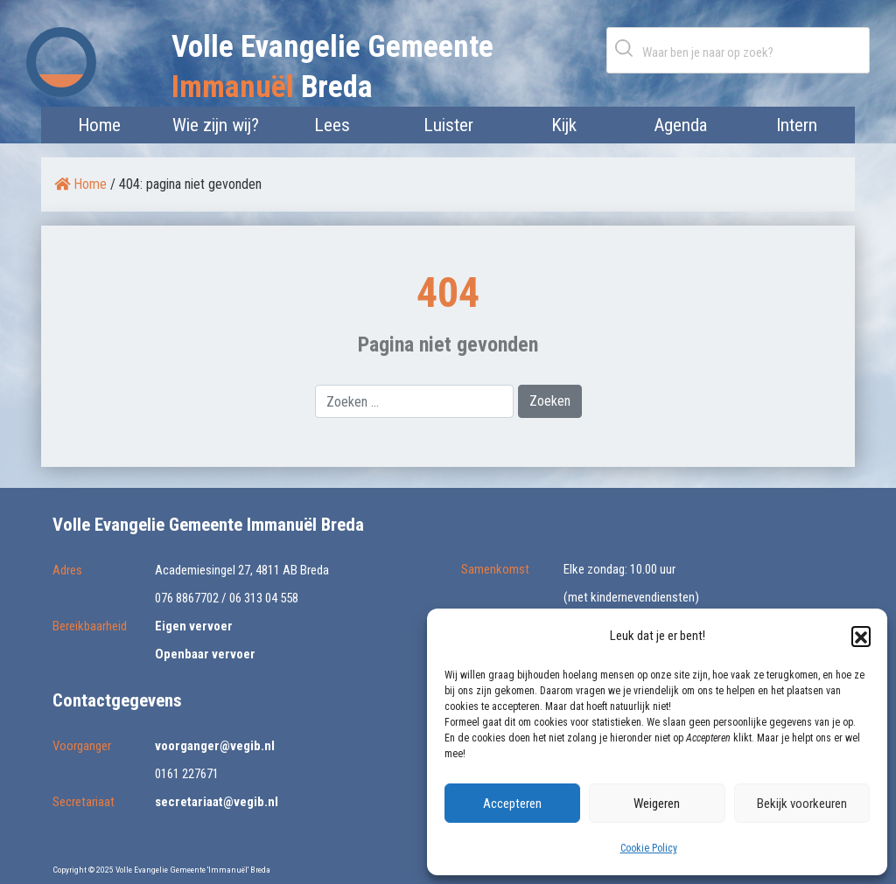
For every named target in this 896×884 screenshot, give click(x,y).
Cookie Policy (648, 848)
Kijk (564, 125)
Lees (332, 125)
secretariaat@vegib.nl (216, 802)
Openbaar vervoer (205, 654)
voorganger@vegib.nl (215, 746)
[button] (861, 635)
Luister (448, 125)
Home (99, 125)
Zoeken (627, 47)
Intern (796, 125)
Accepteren (512, 803)
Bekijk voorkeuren (802, 803)
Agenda (680, 125)
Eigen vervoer (194, 626)
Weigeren (657, 803)
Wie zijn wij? (215, 125)
